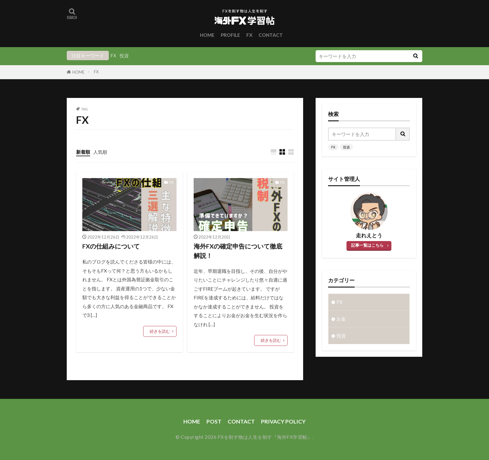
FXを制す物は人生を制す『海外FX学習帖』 (265, 437)
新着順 (83, 152)
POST (213, 421)
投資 (124, 55)
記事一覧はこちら (367, 245)
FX (249, 35)
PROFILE (230, 35)
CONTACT (271, 35)
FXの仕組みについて (111, 246)
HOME (207, 35)
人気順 (100, 152)
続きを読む (160, 331)
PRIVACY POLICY (283, 421)
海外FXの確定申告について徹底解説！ (238, 250)
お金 (341, 319)
